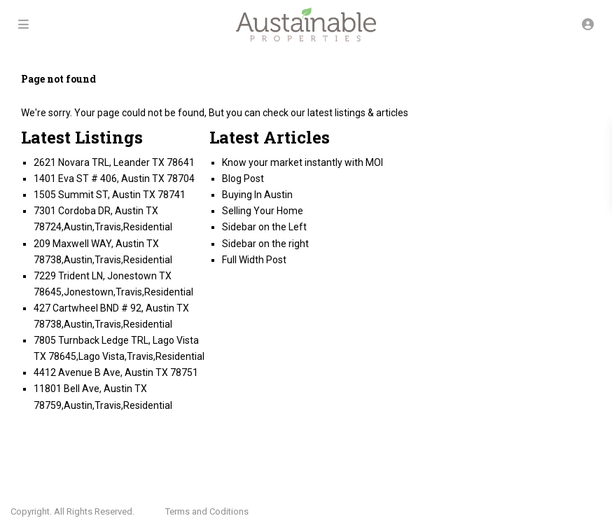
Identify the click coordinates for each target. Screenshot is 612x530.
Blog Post (243, 178)
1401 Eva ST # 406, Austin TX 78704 (114, 178)
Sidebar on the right (265, 243)
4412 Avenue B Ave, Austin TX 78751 (116, 372)
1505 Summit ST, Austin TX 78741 (110, 194)
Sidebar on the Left (264, 226)
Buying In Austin (257, 194)
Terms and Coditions (207, 511)
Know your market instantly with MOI (302, 162)
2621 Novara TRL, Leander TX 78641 (114, 162)
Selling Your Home (262, 210)
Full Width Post (254, 259)
